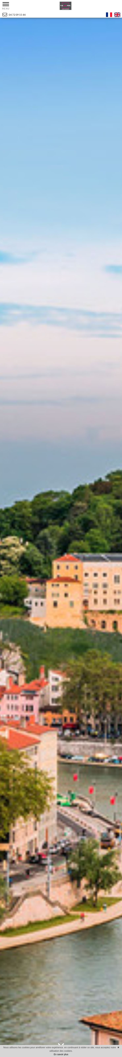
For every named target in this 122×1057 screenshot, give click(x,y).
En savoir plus (61, 1054)
